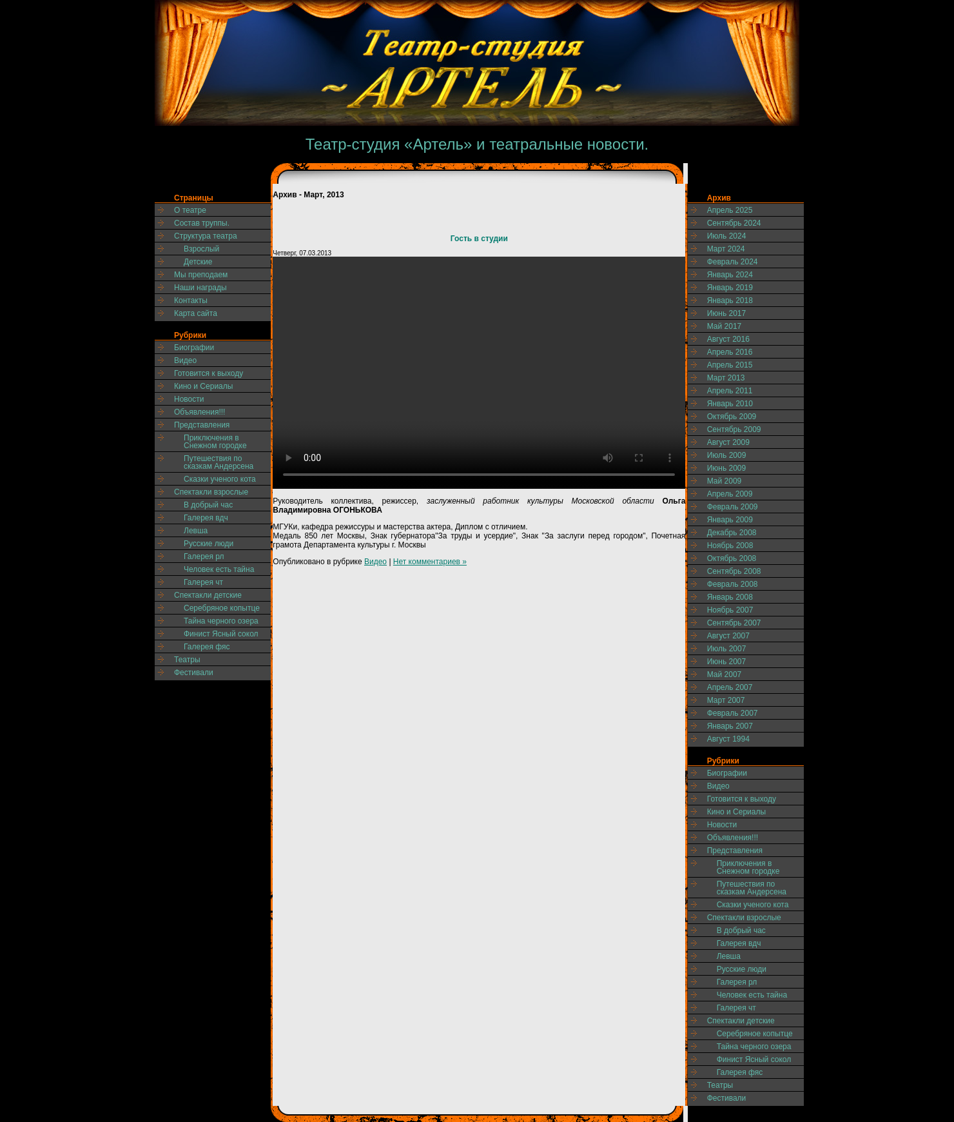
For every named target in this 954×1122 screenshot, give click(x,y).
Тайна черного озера (221, 620)
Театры (187, 659)
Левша (196, 530)
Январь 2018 (730, 300)
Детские (198, 261)
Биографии (194, 347)
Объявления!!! (199, 412)
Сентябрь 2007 (734, 622)
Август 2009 (728, 442)
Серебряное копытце (222, 608)
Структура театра (205, 236)
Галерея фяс (207, 646)
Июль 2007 (726, 648)
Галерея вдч (206, 517)
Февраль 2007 (732, 713)
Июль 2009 (726, 455)
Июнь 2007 (726, 661)
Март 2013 (726, 377)
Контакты (191, 300)
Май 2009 (724, 481)
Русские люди (208, 543)
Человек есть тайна (219, 569)
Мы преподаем (201, 274)
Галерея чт (203, 582)
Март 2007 (726, 700)
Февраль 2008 (732, 584)
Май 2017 (724, 326)
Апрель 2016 (730, 352)
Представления (201, 424)
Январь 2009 (730, 519)
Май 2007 (724, 674)
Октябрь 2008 (732, 558)
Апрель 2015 (730, 364)
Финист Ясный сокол (221, 633)
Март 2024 (726, 248)
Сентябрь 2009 (734, 429)
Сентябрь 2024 (734, 223)
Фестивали (193, 672)
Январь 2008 (730, 597)
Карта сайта (195, 313)
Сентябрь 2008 (734, 571)
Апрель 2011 (730, 390)
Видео (185, 360)
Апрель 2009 (730, 493)
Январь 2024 (730, 274)
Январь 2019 (730, 287)
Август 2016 (728, 339)
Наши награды (200, 287)
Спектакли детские (208, 595)
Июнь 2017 (726, 313)
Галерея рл (204, 556)
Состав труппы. (201, 223)
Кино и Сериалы (203, 386)
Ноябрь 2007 (730, 610)
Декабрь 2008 (732, 532)
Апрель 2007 (730, 687)
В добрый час (208, 504)
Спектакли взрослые (211, 492)
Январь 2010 (730, 403)
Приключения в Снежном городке (215, 441)
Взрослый (201, 248)
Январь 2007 (730, 726)
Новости (189, 399)
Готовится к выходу (208, 373)
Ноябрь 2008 (730, 545)
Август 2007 (728, 635)
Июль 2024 (726, 236)
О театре (190, 210)
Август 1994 (728, 738)
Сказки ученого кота (220, 479)
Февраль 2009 (732, 506)
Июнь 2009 (726, 468)
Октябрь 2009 (732, 416)
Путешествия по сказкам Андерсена (218, 462)
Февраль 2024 (732, 261)
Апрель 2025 (730, 210)
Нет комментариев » (430, 561)
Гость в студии (479, 238)
